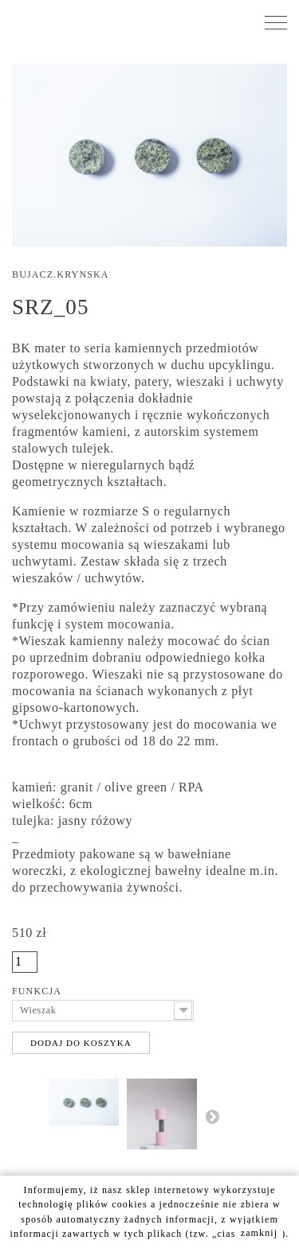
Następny (212, 1116)
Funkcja (38, 991)
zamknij (259, 1232)
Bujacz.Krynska (60, 274)
